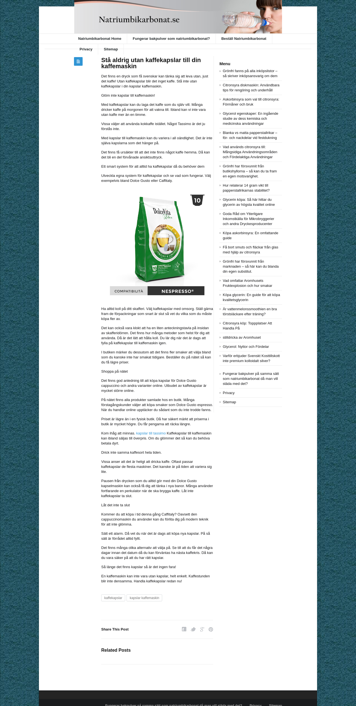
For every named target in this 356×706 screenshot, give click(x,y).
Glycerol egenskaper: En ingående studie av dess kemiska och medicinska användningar (250, 118)
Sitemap (111, 49)
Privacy (86, 49)
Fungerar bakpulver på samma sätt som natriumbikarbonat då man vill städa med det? (251, 379)
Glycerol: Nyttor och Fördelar (246, 347)
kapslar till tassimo (151, 433)
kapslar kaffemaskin (144, 598)
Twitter (193, 629)
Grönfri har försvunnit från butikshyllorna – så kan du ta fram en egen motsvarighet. (250, 171)
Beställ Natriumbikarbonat (243, 38)
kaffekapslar (113, 598)
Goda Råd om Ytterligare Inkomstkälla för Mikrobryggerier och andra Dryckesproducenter (248, 219)
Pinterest (211, 629)
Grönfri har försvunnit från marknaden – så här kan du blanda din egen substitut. (251, 266)
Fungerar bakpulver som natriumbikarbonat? (171, 38)
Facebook (184, 629)
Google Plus (202, 629)
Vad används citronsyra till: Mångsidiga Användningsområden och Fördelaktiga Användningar (250, 152)
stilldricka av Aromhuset (242, 337)
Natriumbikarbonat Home (99, 38)
